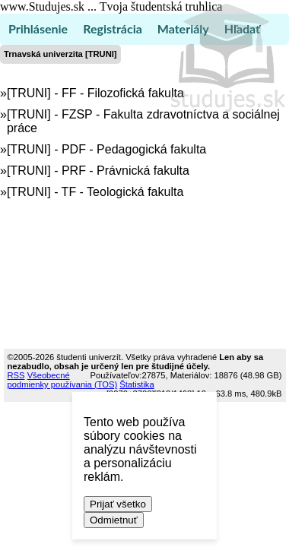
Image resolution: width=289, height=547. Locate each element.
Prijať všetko (118, 504)
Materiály (183, 28)
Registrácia (112, 28)
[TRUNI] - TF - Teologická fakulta (95, 191)
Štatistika (136, 384)
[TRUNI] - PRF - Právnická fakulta (98, 170)
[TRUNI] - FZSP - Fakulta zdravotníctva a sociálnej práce (143, 121)
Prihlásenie (38, 28)
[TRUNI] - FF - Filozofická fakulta (95, 93)
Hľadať (242, 28)
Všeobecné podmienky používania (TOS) (63, 380)
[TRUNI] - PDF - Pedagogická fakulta (106, 149)
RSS (16, 375)
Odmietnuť (114, 520)
